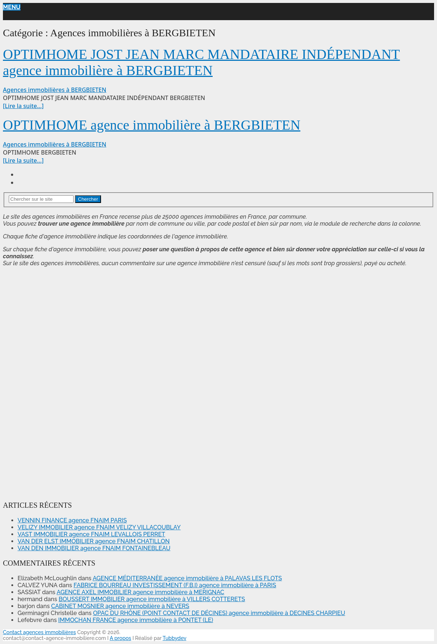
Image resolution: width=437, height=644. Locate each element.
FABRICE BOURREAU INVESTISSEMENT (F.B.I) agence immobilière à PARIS (175, 585)
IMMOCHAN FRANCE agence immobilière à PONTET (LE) (135, 620)
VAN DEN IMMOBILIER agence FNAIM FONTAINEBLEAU (94, 548)
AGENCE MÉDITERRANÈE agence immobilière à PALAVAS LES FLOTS (187, 578)
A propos (120, 638)
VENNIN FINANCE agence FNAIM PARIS (72, 520)
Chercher (88, 199)
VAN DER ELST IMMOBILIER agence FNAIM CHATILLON (94, 541)
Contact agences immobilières (39, 632)
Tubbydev (174, 638)
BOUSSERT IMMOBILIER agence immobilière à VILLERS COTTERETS (152, 599)
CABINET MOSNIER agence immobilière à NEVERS (120, 606)
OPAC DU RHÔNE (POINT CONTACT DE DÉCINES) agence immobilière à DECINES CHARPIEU (219, 613)
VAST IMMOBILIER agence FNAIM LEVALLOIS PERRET (91, 534)
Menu (11, 7)
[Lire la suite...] (23, 106)
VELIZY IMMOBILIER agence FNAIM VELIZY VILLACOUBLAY (99, 527)
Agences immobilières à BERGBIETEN (54, 90)
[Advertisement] (25, 382)
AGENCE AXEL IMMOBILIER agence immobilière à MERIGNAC (140, 592)
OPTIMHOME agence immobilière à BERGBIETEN (151, 125)
